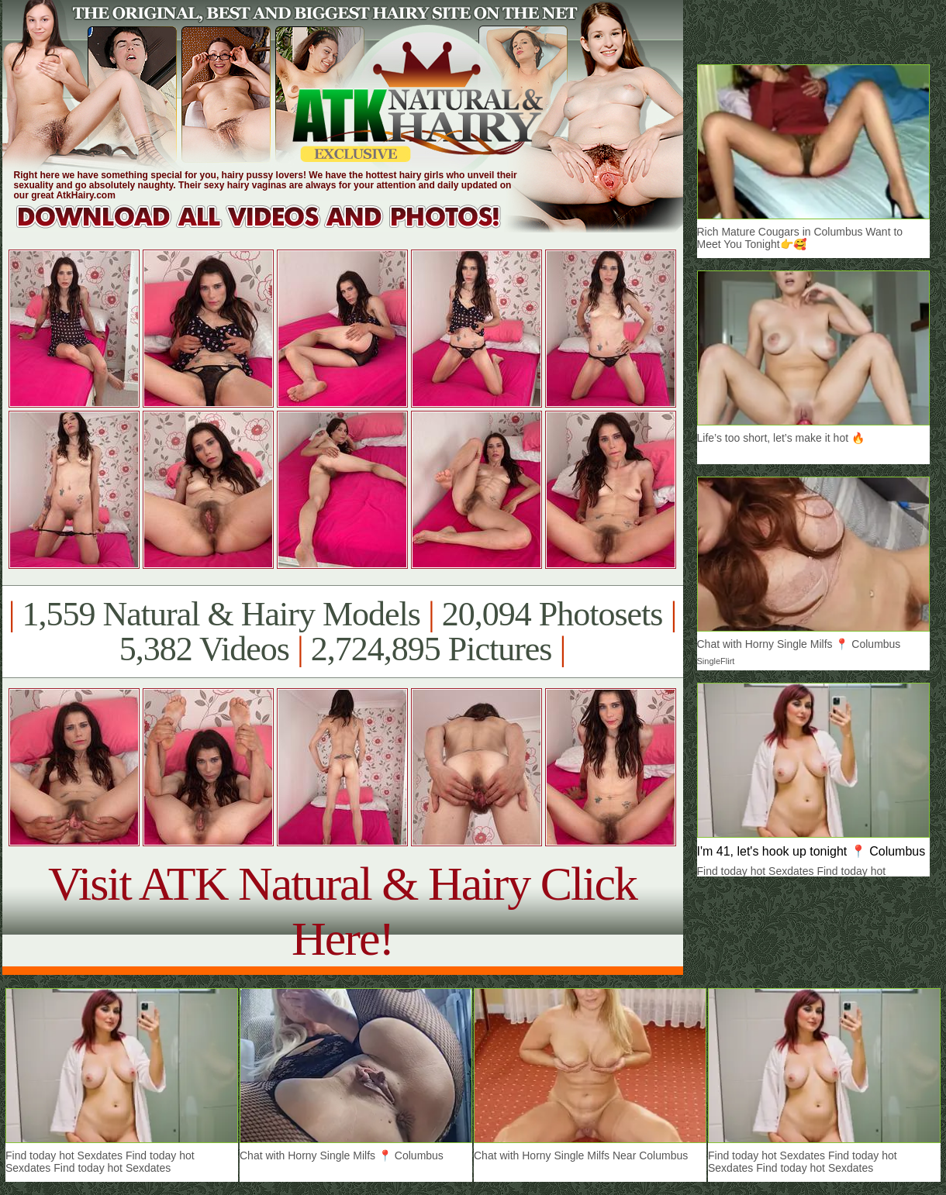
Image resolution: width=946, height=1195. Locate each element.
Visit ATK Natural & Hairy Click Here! (342, 911)
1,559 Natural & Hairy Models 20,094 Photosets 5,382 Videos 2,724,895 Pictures (342, 631)
